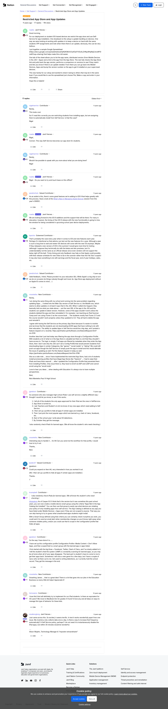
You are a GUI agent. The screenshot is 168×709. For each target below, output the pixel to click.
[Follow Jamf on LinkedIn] (27, 680)
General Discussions (28, 5)
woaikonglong (34, 614)
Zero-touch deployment (98, 672)
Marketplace (71, 683)
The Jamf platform (96, 669)
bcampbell (33, 492)
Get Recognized (76, 5)
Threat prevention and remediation (134, 680)
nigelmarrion (34, 106)
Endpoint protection (128, 676)
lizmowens (33, 593)
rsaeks (31, 30)
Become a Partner (73, 687)
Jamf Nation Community (75, 676)
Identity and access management (133, 672)
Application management (98, 680)
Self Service (125, 669)
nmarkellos (33, 294)
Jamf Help (70, 669)
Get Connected (59, 5)
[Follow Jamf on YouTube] (31, 680)
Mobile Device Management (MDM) (102, 676)
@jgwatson (33, 501)
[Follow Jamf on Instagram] (35, 680)
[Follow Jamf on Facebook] (40, 680)
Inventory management (98, 683)
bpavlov (32, 235)
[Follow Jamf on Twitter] (22, 680)
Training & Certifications (75, 672)
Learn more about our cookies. (125, 694)
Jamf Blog (70, 680)
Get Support (44, 5)
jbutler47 (32, 463)
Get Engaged (92, 5)
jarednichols (33, 193)
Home (22, 11)
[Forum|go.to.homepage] (8, 5)
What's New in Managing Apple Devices (68, 199)
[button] (146, 5)
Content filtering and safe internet (133, 683)
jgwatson (32, 391)
